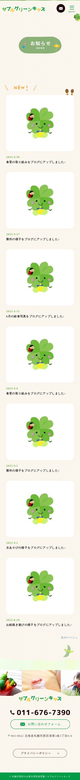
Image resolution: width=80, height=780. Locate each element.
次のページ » (69, 637)
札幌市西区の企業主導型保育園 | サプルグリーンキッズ (41, 776)
